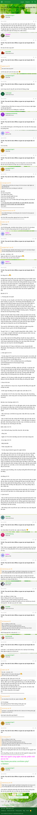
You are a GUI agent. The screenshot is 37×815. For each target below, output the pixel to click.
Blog (24, 810)
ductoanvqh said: (6, 708)
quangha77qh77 (5, 11)
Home (27, 810)
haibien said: (5, 222)
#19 (35, 728)
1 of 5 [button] (14, 794)
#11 (35, 267)
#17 (35, 642)
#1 (35, 21)
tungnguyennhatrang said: (8, 210)
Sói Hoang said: (5, 621)
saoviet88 (8, 51)
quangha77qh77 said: (7, 247)
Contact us (3, 810)
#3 (35, 57)
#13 (35, 539)
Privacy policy (19, 810)
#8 (35, 155)
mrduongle (8, 93)
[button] (1, 2)
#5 (35, 98)
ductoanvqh (8, 636)
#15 (35, 588)
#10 (35, 238)
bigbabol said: (5, 66)
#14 (35, 560)
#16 (35, 612)
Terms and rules (10, 810)
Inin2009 (7, 606)
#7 (35, 138)
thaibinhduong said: (6, 569)
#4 (35, 81)
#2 (35, 40)
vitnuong (7, 516)
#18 (35, 661)
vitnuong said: (5, 696)
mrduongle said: (5, 183)
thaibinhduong (9, 533)
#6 (35, 119)
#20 (35, 773)
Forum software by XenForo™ (12, 813)
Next (19, 794)
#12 (35, 522)
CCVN (3, 808)
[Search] (35, 1)
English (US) (10, 808)
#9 (35, 174)
